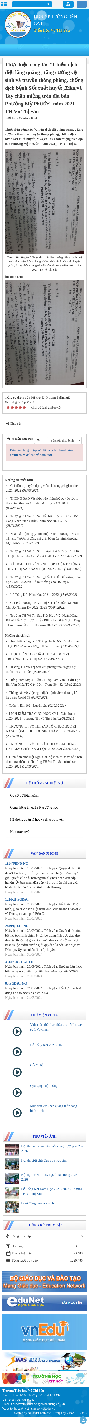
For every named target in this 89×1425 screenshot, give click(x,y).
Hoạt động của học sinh (37, 1203)
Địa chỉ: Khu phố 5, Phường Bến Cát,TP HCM (31, 1395)
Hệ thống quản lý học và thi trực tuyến (37, 819)
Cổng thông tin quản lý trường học (34, 807)
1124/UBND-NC (16, 863)
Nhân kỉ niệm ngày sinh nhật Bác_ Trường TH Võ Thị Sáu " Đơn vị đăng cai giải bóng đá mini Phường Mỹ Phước (42, 538)
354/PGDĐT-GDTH (19, 962)
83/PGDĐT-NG (16, 983)
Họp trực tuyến (20, 831)
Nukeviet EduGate (39, 1413)
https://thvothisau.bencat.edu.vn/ (34, 1408)
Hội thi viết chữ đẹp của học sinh (44, 1160)
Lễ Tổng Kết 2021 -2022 (47, 1045)
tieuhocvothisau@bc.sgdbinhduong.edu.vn (38, 1404)
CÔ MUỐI (37, 1065)
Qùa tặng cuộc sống (43, 1086)
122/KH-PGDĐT (17, 899)
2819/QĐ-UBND (16, 926)
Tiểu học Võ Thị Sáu (52, 30)
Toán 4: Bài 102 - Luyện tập (28, 705)
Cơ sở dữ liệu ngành (24, 795)
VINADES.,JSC (76, 1413)
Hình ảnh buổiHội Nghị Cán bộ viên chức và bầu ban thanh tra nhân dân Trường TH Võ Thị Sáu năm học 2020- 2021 (44, 761)
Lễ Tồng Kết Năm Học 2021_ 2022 (34, 595)
